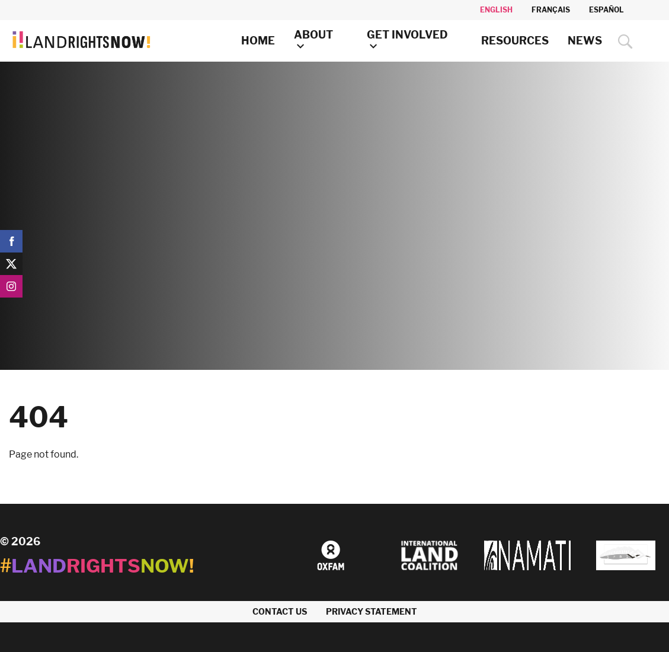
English (496, 9)
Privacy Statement (371, 611)
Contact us (279, 611)
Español (606, 9)
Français (551, 9)
